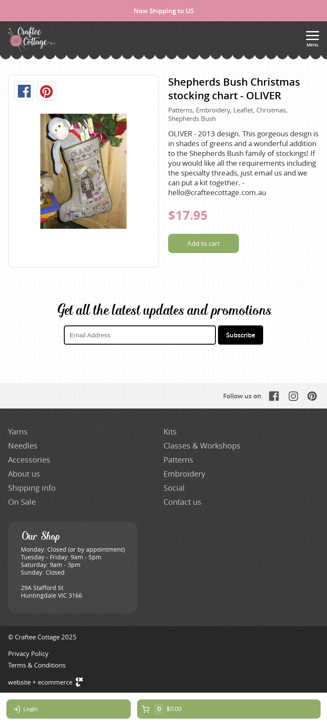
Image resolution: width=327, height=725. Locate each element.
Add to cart (203, 243)
